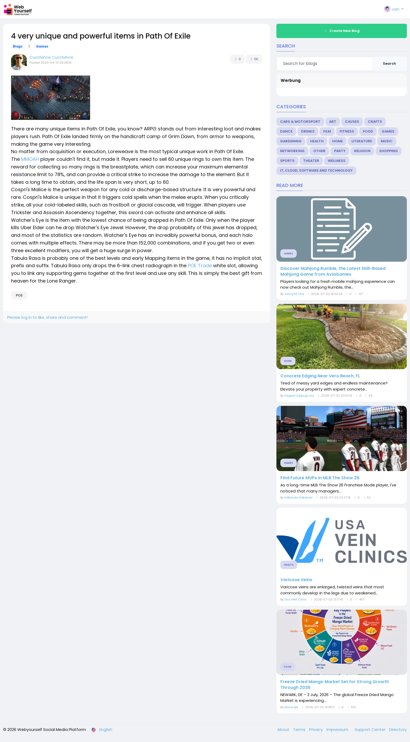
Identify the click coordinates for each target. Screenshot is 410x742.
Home (337, 141)
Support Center (371, 729)
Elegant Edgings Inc (299, 395)
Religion (362, 150)
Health (317, 141)
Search (389, 63)
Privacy (316, 729)
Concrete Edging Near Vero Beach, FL (320, 376)
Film (327, 131)
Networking (292, 150)
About (283, 729)
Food (368, 131)
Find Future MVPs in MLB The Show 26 (319, 478)
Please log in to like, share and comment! (47, 317)
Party (339, 150)
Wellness (336, 160)
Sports (287, 160)
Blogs (17, 46)
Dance (286, 131)
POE (19, 295)
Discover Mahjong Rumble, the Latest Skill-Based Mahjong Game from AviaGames (332, 271)
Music (387, 141)
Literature (362, 141)
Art (332, 121)
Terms (299, 729)
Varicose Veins (296, 580)
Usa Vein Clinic (295, 599)
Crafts (375, 121)
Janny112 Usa (294, 294)
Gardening (290, 141)
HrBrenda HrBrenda (298, 497)
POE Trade (200, 265)
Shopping (388, 150)
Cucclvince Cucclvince (51, 57)
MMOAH (30, 159)
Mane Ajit (291, 707)
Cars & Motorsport (300, 121)
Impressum (337, 729)
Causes (352, 121)
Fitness (347, 131)
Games (42, 46)
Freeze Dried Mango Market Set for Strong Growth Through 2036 (334, 685)
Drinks (308, 131)
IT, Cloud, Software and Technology (316, 170)
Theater (311, 160)
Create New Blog (342, 30)
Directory (398, 729)
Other (319, 150)
